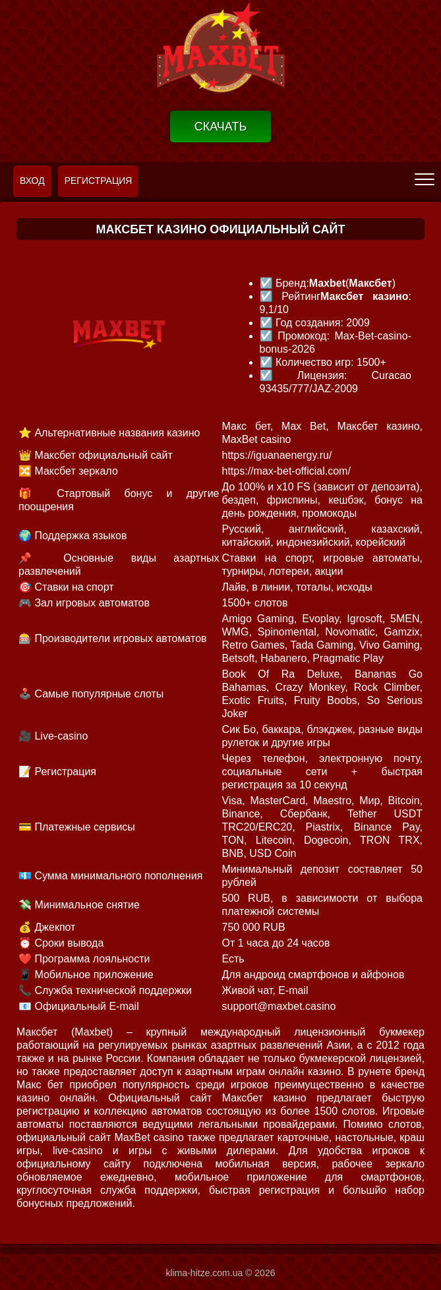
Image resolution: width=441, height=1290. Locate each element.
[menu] (424, 178)
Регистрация (98, 180)
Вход (32, 180)
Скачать (220, 126)
